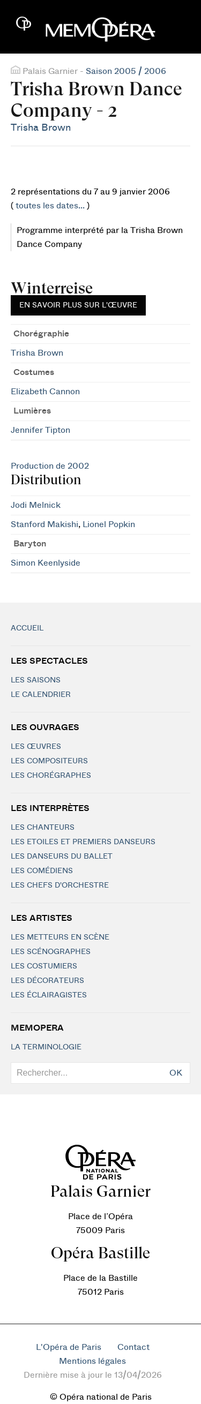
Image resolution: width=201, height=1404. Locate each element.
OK (175, 1073)
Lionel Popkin (109, 524)
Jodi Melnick (36, 505)
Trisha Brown (41, 127)
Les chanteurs (43, 827)
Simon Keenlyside (45, 563)
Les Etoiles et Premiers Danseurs (83, 842)
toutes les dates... (50, 205)
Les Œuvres (36, 746)
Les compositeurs (49, 761)
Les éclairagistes (49, 995)
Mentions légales (92, 1361)
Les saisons (36, 680)
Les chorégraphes (51, 775)
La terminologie (46, 1047)
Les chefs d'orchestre (60, 885)
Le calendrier (41, 695)
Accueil (27, 628)
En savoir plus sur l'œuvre (78, 305)
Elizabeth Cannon (45, 391)
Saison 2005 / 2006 (126, 71)
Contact (133, 1347)
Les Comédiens (42, 871)
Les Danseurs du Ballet (62, 856)
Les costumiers (44, 966)
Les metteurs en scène (60, 937)
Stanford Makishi (44, 524)
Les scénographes (51, 952)
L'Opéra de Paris (68, 1347)
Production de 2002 (50, 466)
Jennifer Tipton (40, 430)
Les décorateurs (47, 981)
